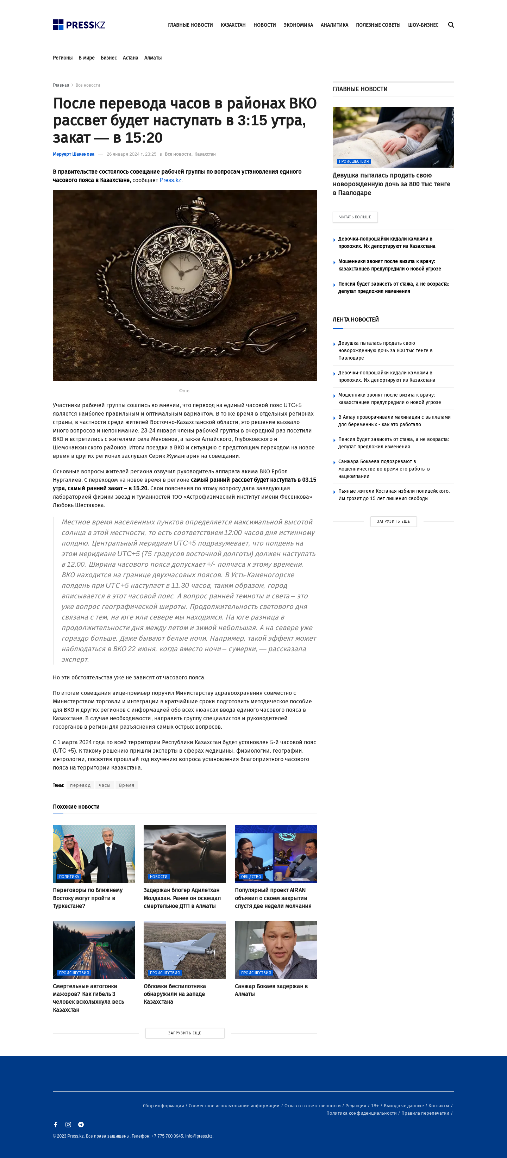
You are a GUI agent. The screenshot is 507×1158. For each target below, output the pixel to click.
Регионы (63, 58)
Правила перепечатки (425, 1113)
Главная (61, 85)
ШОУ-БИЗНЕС (423, 25)
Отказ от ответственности (313, 1105)
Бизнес (109, 58)
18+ (375, 1105)
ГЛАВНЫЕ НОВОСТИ (190, 25)
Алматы (153, 58)
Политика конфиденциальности (362, 1113)
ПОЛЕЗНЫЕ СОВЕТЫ (378, 25)
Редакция (356, 1105)
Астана (130, 58)
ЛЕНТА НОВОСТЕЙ (356, 319)
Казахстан (205, 154)
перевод (80, 785)
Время (126, 785)
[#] (79, 22)
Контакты (439, 1105)
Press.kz (170, 180)
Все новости (88, 85)
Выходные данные (404, 1105)
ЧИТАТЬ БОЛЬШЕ (355, 217)
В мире (87, 58)
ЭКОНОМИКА (298, 25)
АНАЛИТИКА (334, 25)
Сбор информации (164, 1105)
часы (105, 785)
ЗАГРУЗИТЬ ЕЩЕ (184, 1033)
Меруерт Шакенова (73, 154)
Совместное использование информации (235, 1105)
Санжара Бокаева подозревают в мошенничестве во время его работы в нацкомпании (384, 469)
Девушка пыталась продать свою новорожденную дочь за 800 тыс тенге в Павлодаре (385, 350)
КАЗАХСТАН (233, 25)
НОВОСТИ (265, 25)
